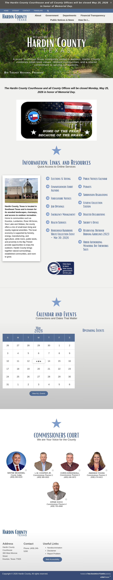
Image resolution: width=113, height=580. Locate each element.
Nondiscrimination (54, 548)
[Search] (48, 11)
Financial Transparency (93, 15)
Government (52, 15)
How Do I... (84, 20)
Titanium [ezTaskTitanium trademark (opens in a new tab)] (105, 577)
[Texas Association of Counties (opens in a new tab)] (96, 574)
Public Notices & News (62, 20)
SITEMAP (15, 11)
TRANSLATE (39, 11)
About (38, 15)
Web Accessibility (52, 559)
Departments (70, 15)
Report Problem (53, 554)
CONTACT (26, 11)
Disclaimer (51, 551)
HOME (6, 11)
